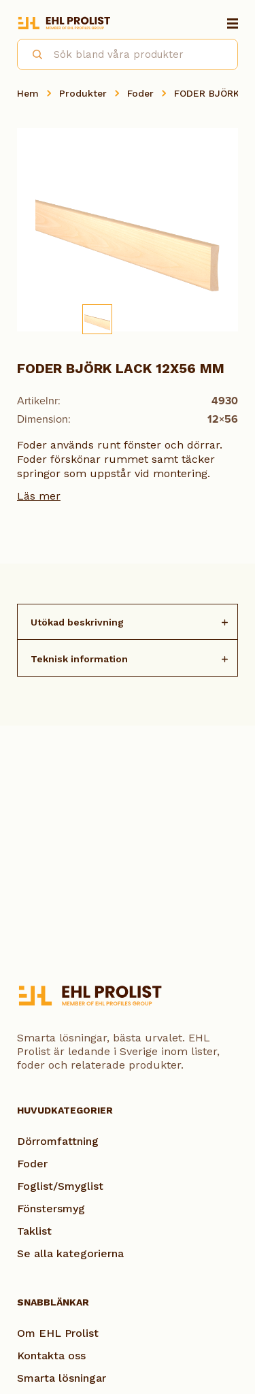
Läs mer (39, 495)
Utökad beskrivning (77, 622)
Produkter (83, 93)
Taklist (34, 1231)
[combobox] (127, 54)
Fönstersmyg (51, 1208)
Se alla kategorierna (70, 1253)
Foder (140, 93)
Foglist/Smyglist (60, 1186)
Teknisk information (79, 658)
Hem (28, 93)
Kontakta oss (51, 1355)
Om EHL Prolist (58, 1333)
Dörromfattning (58, 1141)
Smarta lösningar (61, 1378)
